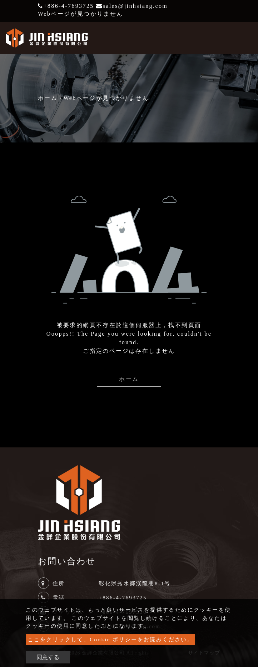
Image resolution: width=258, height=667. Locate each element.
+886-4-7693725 (66, 6)
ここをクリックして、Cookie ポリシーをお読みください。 (110, 639)
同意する (47, 657)
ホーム (48, 98)
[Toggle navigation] (242, 38)
